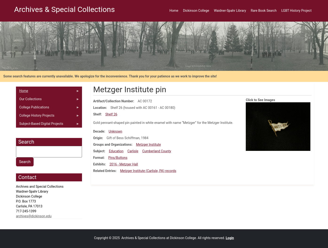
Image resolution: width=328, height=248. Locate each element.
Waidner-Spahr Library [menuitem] (230, 10)
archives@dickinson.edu (33, 216)
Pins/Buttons (117, 158)
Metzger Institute (148, 144)
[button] (278, 126)
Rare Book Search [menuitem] (264, 10)
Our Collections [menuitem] (47, 100)
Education (116, 151)
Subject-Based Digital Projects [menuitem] (47, 125)
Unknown (115, 131)
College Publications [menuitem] (47, 108)
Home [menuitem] (173, 10)
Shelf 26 (111, 114)
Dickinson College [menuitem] (196, 10)
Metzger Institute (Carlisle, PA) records (148, 171)
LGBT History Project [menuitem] (296, 10)
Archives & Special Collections (64, 9)
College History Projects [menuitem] (47, 117)
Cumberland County (156, 151)
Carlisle (132, 151)
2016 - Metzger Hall (123, 164)
